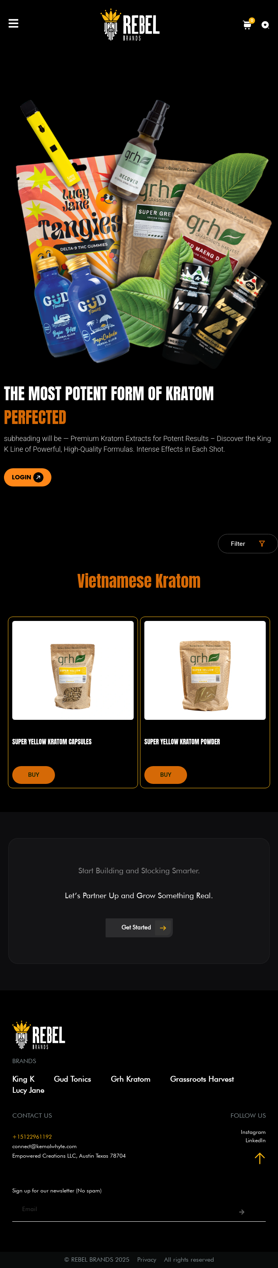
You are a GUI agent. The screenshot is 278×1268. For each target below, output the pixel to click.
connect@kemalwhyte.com (44, 1146)
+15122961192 (32, 1137)
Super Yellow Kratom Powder (182, 741)
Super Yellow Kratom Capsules (52, 741)
